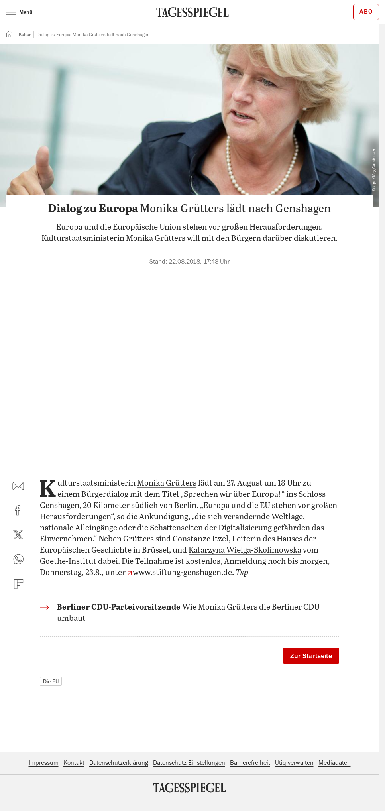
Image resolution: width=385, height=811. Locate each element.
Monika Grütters (166, 483)
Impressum (44, 763)
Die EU (51, 681)
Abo (366, 11)
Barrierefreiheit (250, 763)
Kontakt (73, 763)
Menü (19, 12)
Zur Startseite (311, 655)
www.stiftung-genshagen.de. (183, 572)
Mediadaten (334, 763)
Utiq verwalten (294, 763)
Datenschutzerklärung (118, 763)
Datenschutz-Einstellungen (189, 763)
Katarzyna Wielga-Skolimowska (245, 550)
